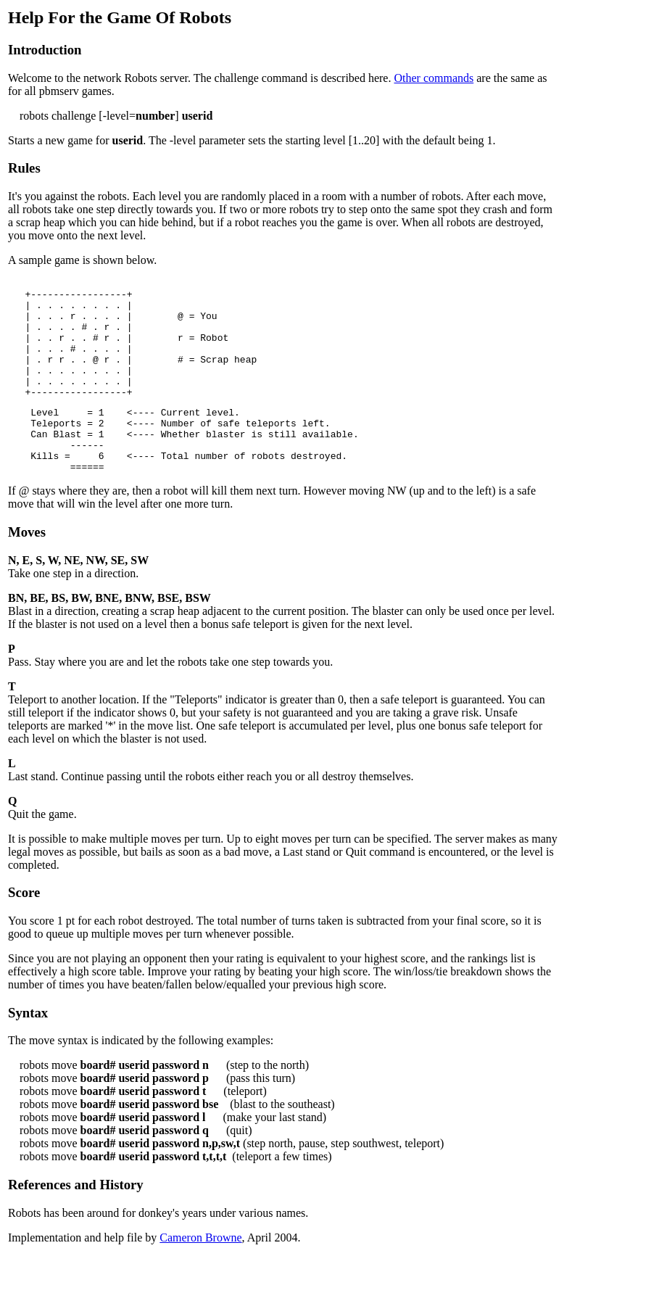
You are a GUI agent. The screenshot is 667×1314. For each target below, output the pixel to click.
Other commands (433, 78)
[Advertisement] (615, 225)
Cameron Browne (200, 1274)
